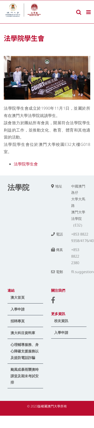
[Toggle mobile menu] (88, 12)
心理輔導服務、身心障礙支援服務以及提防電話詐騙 (25, 351)
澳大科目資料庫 (23, 332)
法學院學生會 (26, 164)
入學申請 (18, 309)
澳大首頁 (18, 297)
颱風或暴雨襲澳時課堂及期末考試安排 (25, 376)
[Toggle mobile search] (78, 12)
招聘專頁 (18, 321)
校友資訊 (61, 320)
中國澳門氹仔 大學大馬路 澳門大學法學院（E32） (78, 206)
